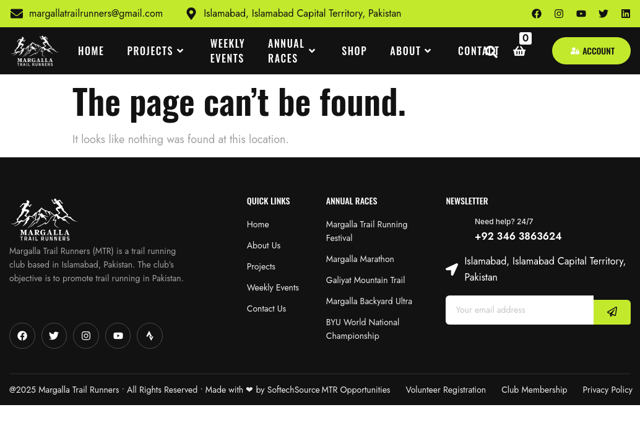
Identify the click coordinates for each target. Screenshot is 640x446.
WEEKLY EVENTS (227, 51)
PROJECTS (158, 50)
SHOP (354, 50)
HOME (91, 50)
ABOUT (412, 50)
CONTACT (479, 50)
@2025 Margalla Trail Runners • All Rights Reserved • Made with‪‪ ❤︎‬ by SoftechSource (164, 389)
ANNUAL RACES (293, 51)
